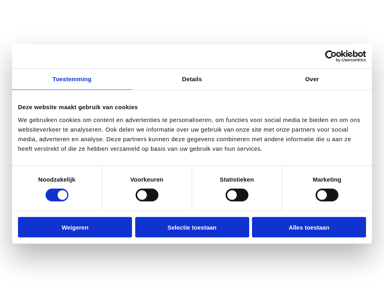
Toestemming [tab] (72, 79)
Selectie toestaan (192, 227)
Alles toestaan (309, 227)
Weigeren (75, 227)
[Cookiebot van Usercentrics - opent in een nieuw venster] (331, 56)
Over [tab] (312, 79)
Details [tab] (192, 79)
